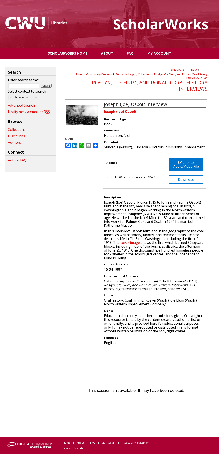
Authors (14, 142)
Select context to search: (27, 91)
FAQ (92, 443)
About (80, 443)
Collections (16, 129)
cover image (130, 242)
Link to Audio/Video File (186, 164)
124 (205, 78)
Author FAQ (17, 160)
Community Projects (99, 74)
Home (79, 74)
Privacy (66, 447)
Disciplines (16, 136)
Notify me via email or (29, 111)
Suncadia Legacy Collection (133, 74)
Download (186, 179)
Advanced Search (21, 105)
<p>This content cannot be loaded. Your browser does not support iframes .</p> (136, 390)
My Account (108, 443)
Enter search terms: (23, 80)
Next (194, 70)
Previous (178, 70)
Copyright (79, 447)
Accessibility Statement (135, 443)
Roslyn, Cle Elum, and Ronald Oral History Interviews (180, 76)
